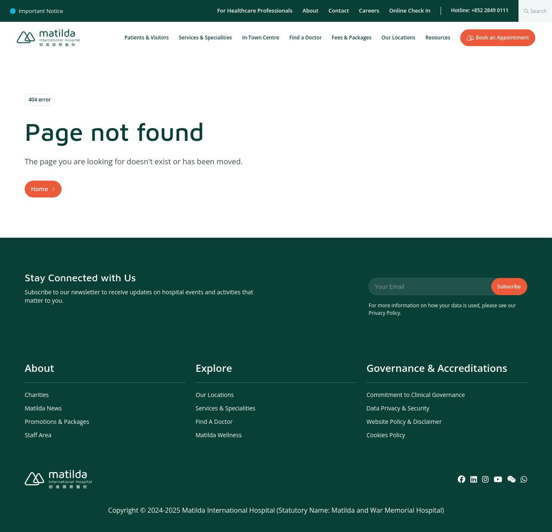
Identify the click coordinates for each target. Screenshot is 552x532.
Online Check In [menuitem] (409, 10)
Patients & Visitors (146, 37)
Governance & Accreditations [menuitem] (436, 368)
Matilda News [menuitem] (43, 408)
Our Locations (398, 37)
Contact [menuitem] (338, 10)
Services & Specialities (205, 37)
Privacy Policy (384, 313)
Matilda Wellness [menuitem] (219, 435)
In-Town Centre (260, 37)
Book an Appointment (498, 37)
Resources (438, 37)
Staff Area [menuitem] (38, 435)
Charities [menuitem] (37, 395)
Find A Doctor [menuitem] (214, 422)
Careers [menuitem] (369, 10)
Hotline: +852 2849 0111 (479, 10)
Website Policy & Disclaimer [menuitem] (404, 422)
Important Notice (36, 11)
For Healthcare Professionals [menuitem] (254, 10)
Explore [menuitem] (214, 368)
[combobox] (535, 11)
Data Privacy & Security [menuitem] (397, 408)
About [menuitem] (310, 10)
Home (39, 189)
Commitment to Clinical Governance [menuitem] (415, 395)
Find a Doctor (305, 37)
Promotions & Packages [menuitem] (57, 422)
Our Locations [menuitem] (215, 395)
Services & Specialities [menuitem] (225, 408)
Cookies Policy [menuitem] (385, 435)
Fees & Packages (351, 37)
